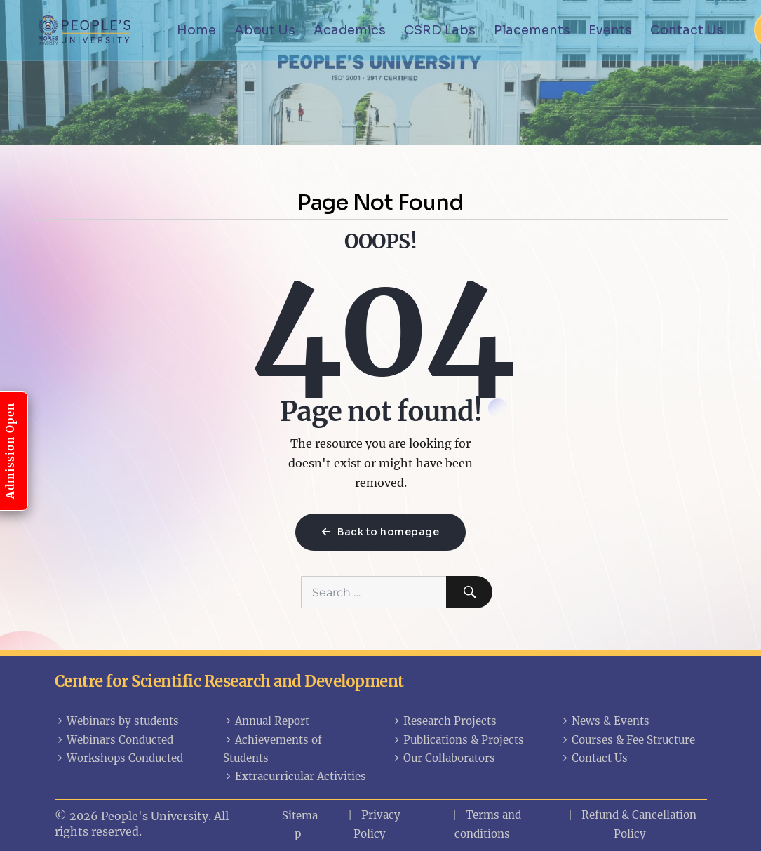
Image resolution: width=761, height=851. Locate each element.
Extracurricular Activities (294, 776)
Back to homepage (380, 531)
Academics (350, 30)
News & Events (604, 721)
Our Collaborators (443, 758)
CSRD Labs (440, 30)
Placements (532, 30)
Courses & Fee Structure (627, 739)
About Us (264, 30)
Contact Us (687, 30)
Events (610, 30)
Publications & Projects (457, 739)
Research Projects (444, 721)
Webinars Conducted (114, 739)
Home (196, 30)
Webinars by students (117, 721)
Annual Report (266, 721)
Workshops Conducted (119, 758)
